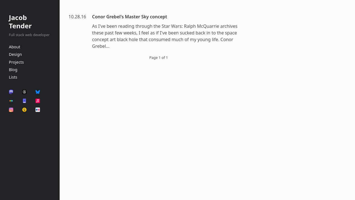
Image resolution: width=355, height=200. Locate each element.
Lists (13, 77)
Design (15, 54)
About (14, 46)
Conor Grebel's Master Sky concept (129, 17)
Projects (16, 62)
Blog (13, 69)
